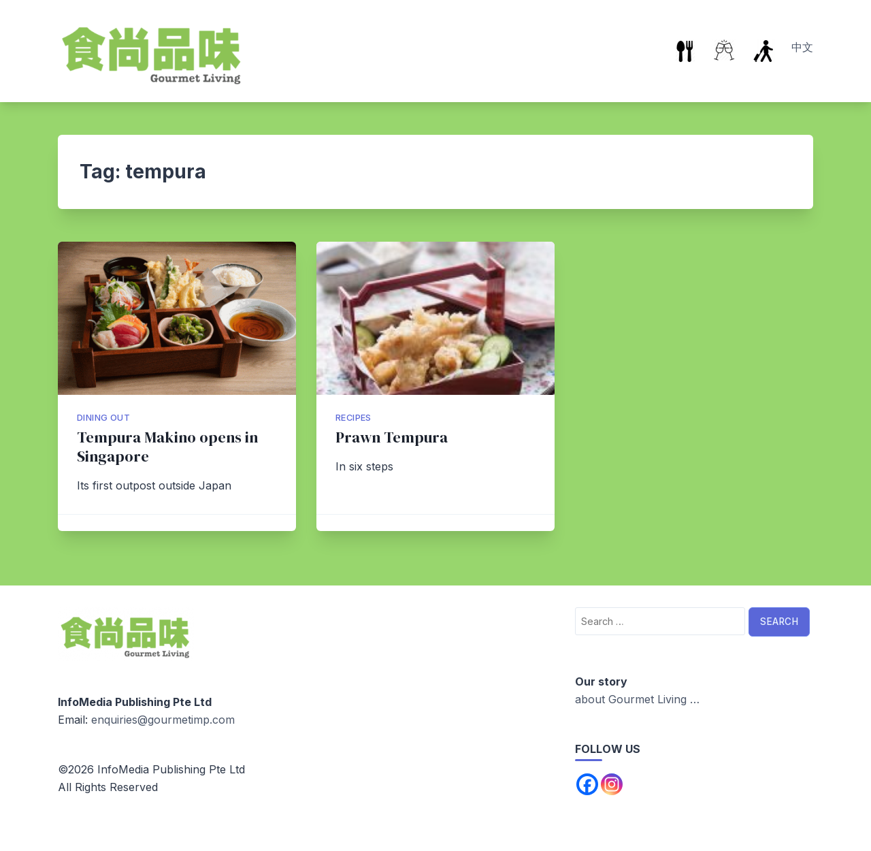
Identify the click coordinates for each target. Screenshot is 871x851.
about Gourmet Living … (637, 699)
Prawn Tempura (391, 437)
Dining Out (103, 418)
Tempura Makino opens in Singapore (167, 447)
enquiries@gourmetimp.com (163, 719)
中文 (802, 47)
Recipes (353, 418)
